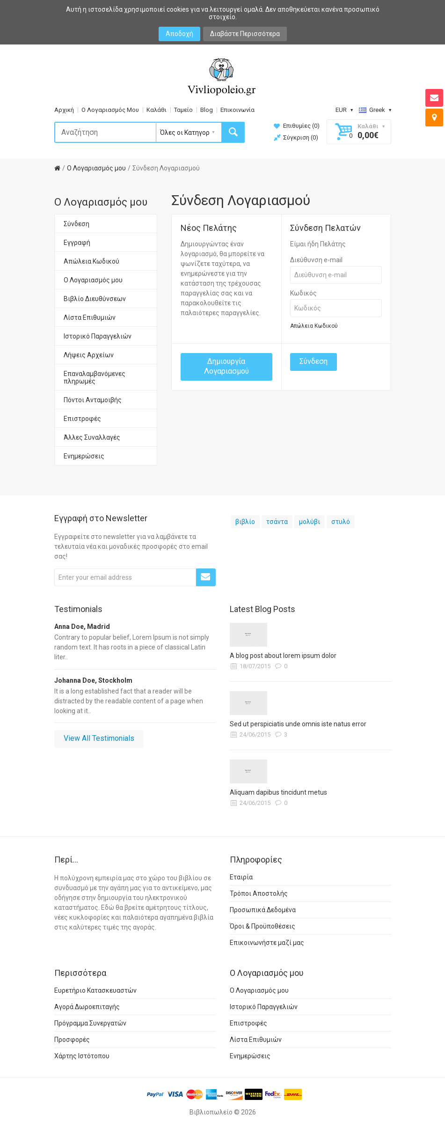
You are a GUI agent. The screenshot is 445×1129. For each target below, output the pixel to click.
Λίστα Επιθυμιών (90, 317)
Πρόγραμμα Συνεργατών (90, 1023)
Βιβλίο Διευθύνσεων (95, 299)
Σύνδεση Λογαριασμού (166, 168)
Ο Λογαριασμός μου (93, 280)
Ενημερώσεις (84, 456)
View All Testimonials (99, 738)
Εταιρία (241, 877)
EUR (344, 109)
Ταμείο (183, 109)
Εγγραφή (77, 242)
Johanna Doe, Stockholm (93, 680)
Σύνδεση (76, 224)
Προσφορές (72, 1039)
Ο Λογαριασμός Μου (110, 109)
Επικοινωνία (237, 109)
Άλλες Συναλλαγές (92, 437)
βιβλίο (245, 521)
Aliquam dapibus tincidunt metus (278, 792)
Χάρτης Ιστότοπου (81, 1056)
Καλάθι (156, 109)
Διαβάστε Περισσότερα (245, 33)
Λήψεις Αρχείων (89, 355)
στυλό (340, 521)
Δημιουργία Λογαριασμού (226, 366)
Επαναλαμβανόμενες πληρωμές (94, 377)
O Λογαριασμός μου (96, 168)
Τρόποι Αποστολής (259, 893)
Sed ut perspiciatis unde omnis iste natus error (298, 724)
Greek (375, 109)
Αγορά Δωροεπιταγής (87, 1007)
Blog (206, 109)
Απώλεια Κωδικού (91, 261)
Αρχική (64, 109)
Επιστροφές (82, 418)
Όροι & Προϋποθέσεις (262, 926)
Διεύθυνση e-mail (316, 260)
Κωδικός (303, 293)
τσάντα (277, 521)
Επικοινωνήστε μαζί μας (267, 942)
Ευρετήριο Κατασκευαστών (95, 990)
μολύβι (309, 521)
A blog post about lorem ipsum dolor (283, 655)
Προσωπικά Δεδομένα (263, 910)
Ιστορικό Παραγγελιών (97, 336)
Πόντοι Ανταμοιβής (93, 400)
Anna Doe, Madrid (82, 626)
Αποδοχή (179, 33)
